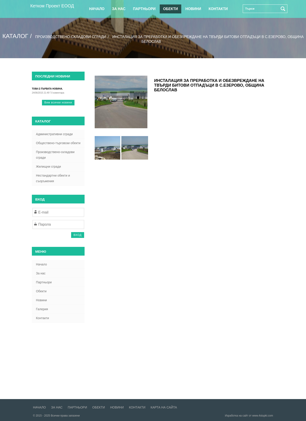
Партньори (144, 9)
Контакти (218, 9)
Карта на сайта (164, 407)
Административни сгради (54, 134)
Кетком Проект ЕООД (52, 5)
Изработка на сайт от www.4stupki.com (249, 415)
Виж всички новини (58, 102)
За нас (118, 9)
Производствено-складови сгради (71, 37)
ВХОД (78, 235)
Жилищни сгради (48, 166)
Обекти (170, 9)
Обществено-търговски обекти (58, 143)
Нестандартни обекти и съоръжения (53, 178)
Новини (193, 9)
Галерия (42, 309)
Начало (97, 9)
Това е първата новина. (47, 89)
